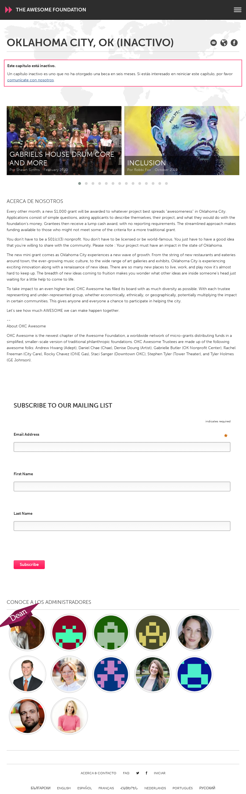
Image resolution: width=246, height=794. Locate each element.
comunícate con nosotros (30, 80)
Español (84, 788)
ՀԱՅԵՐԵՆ (129, 788)
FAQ (126, 773)
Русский (207, 788)
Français (106, 788)
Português (183, 788)
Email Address (120, 434)
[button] (79, 183)
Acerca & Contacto (98, 773)
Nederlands (155, 788)
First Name (23, 474)
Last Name (23, 513)
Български (41, 788)
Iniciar (160, 773)
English (64, 788)
